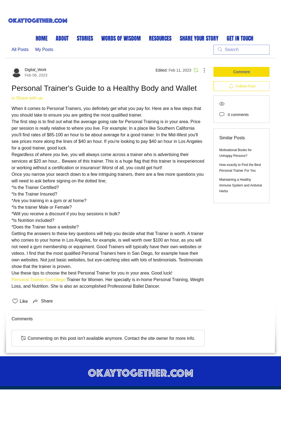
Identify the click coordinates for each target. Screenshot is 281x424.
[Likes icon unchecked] (15, 301)
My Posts (44, 49)
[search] (241, 50)
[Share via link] (42, 301)
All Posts (20, 49)
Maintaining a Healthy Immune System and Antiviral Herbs (240, 185)
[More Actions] (201, 70)
